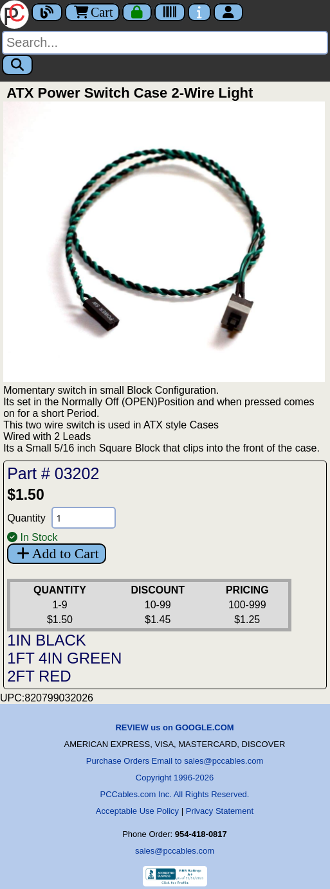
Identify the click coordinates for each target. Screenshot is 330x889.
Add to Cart (56, 553)
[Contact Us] (199, 12)
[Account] (228, 12)
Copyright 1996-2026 (175, 777)
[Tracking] (169, 12)
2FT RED (39, 676)
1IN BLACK (46, 640)
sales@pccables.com (174, 851)
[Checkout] (137, 12)
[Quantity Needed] (83, 518)
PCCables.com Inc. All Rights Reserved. (175, 794)
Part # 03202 (53, 473)
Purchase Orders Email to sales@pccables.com (174, 761)
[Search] (165, 43)
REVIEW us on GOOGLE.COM (174, 727)
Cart (92, 12)
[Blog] (47, 12)
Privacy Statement (220, 811)
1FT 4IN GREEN (64, 658)
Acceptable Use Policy (137, 811)
